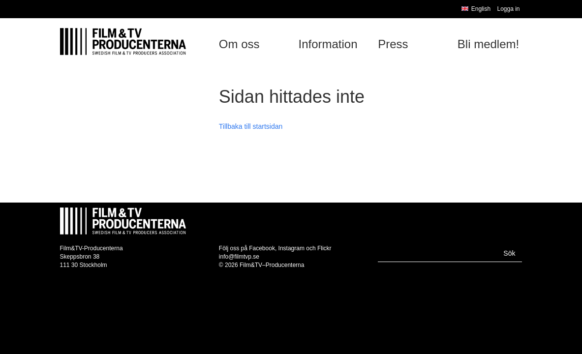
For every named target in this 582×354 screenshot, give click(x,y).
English (475, 8)
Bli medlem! (488, 44)
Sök (509, 253)
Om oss (239, 44)
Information (327, 44)
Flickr (324, 248)
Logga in (508, 8)
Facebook (262, 248)
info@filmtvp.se (239, 256)
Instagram (291, 248)
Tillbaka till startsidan (250, 126)
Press (393, 44)
